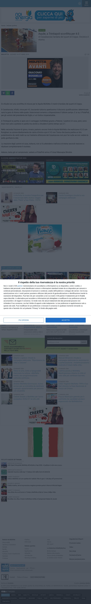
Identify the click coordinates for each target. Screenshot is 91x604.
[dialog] (45, 302)
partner (20, 286)
